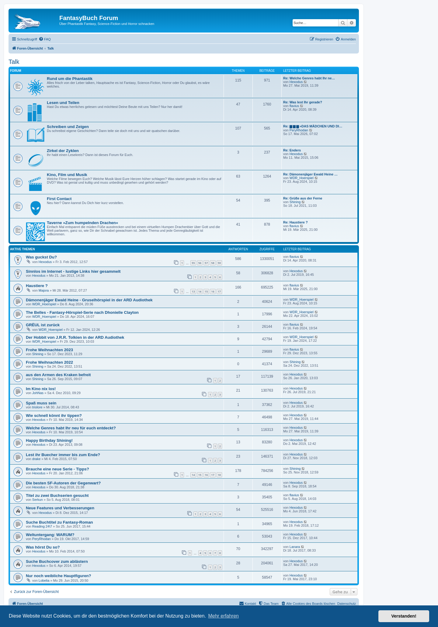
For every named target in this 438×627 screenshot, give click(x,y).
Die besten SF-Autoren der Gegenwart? (63, 483)
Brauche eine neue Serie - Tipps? (57, 469)
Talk (14, 61)
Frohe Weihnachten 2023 (49, 350)
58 (212, 263)
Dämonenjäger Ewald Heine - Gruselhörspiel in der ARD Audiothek (89, 300)
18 (219, 475)
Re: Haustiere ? (295, 222)
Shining (295, 202)
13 (193, 291)
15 (206, 291)
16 (212, 291)
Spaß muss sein (41, 403)
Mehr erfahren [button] (223, 615)
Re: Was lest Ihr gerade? (302, 102)
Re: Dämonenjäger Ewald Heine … (310, 174)
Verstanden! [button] (403, 616)
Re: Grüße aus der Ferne (302, 198)
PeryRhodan (299, 130)
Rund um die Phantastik (69, 78)
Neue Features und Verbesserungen (60, 508)
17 (219, 291)
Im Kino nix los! (41, 388)
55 (193, 263)
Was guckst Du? (41, 257)
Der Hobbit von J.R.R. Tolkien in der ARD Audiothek (75, 337)
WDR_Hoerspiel (302, 178)
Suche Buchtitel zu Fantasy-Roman (59, 522)
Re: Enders (292, 150)
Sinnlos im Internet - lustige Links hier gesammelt (73, 271)
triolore (37, 407)
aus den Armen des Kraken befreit (58, 374)
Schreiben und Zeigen (68, 126)
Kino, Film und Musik (67, 174)
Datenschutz (346, 603)
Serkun (37, 499)
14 (199, 291)
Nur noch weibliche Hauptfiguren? (58, 575)
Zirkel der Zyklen (63, 150)
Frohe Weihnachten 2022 (49, 362)
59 (219, 263)
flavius (294, 106)
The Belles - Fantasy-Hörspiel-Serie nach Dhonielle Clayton (82, 312)
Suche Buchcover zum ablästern (57, 561)
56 (199, 263)
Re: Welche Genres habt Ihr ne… (309, 78)
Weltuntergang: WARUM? (50, 534)
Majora (44, 290)
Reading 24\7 (42, 526)
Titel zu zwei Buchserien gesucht (57, 495)
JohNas (37, 393)
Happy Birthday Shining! (49, 440)
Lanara (295, 547)
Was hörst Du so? (43, 547)
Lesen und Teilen (63, 102)
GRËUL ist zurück (43, 325)
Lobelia (44, 580)
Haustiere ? (37, 285)
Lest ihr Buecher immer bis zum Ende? (63, 454)
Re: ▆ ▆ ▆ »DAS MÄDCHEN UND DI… (312, 126)
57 (206, 263)
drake (36, 459)
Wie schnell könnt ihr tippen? (54, 415)
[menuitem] (45, 39)
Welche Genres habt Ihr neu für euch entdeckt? (71, 428)
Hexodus (296, 82)
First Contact (59, 198)
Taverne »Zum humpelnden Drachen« (82, 222)
